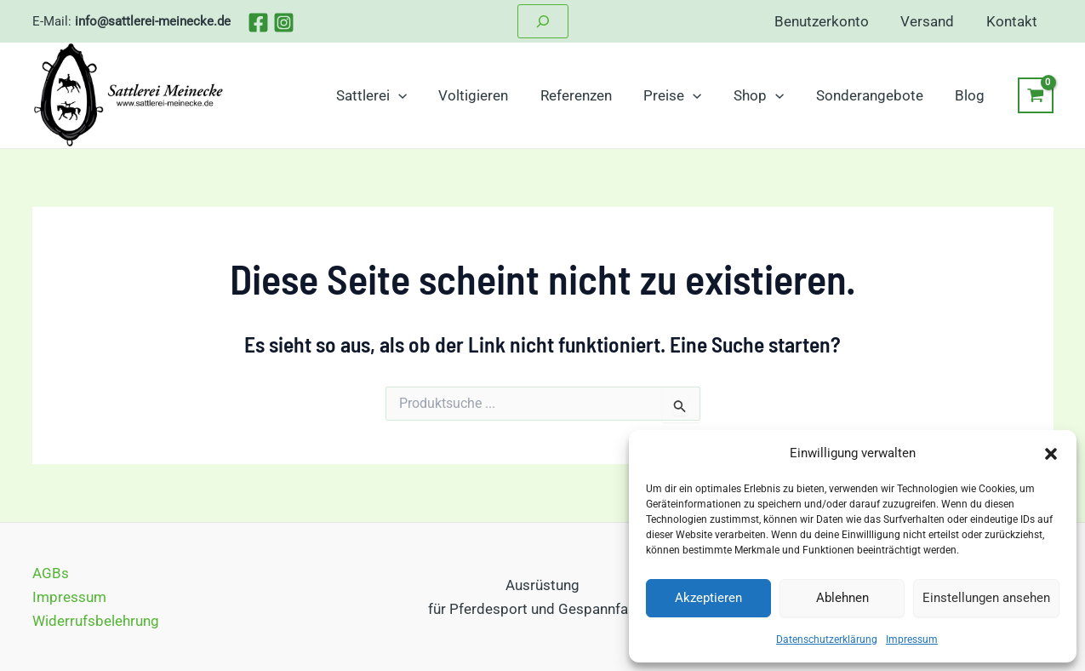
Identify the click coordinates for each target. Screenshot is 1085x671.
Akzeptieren (708, 597)
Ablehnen (842, 597)
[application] (416, 95)
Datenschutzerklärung (826, 639)
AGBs (50, 573)
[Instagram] (283, 22)
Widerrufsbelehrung (95, 620)
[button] (1050, 453)
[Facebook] (258, 22)
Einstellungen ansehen (986, 597)
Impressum (912, 639)
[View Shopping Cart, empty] (1036, 95)
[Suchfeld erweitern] (542, 21)
